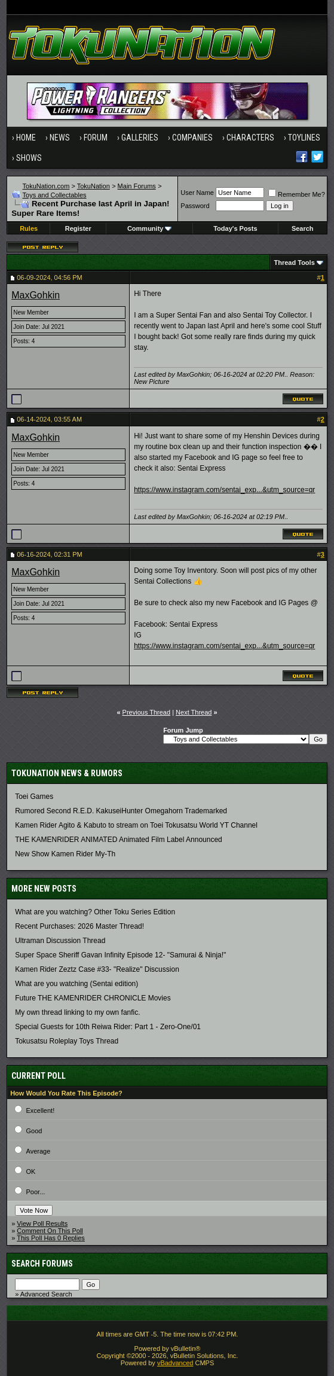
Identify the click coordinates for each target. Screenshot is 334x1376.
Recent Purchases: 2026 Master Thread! (79, 926)
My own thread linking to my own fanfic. (77, 1012)
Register (78, 228)
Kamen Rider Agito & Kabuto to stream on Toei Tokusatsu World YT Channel (136, 825)
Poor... (35, 1191)
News (60, 137)
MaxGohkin (35, 295)
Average (38, 1151)
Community (149, 228)
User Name (197, 192)
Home (26, 137)
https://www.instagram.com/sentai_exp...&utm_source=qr (224, 490)
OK (31, 1171)
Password (194, 205)
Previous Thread (146, 712)
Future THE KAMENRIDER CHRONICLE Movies (93, 998)
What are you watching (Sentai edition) (76, 984)
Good (34, 1130)
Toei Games (34, 796)
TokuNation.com (46, 186)
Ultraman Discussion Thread (60, 940)
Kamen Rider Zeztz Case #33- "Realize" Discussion (97, 969)
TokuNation (93, 186)
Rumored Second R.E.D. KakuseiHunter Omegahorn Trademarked (121, 811)
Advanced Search (46, 1294)
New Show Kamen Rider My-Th (65, 854)
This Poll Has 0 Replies (51, 1237)
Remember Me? (296, 194)
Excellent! (40, 1110)
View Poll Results (42, 1223)
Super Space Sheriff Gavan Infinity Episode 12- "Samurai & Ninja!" (120, 955)
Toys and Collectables (55, 195)
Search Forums (42, 1263)
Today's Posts (235, 228)
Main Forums (137, 186)
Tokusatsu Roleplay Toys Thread (66, 1041)
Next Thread (194, 712)
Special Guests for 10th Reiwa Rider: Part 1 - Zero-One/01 (108, 1027)
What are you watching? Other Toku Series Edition (95, 912)
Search (303, 228)
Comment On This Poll (49, 1230)
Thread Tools (294, 262)
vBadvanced (175, 1362)
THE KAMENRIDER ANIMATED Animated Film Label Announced (118, 839)
